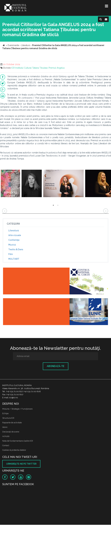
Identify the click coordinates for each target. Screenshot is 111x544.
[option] (10, 184)
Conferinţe (13, 240)
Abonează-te (55, 366)
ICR (13, 68)
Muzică (12, 244)
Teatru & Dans (15, 249)
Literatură (13, 230)
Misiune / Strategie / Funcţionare (17, 409)
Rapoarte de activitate (12, 422)
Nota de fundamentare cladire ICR (17, 441)
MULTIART (13, 259)
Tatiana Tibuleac (40, 68)
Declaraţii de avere (10, 432)
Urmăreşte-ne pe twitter (21, 464)
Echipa (5, 413)
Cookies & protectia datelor (14, 450)
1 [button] (53, 205)
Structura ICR (8, 418)
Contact (5, 445)
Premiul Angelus (57, 68)
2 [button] (57, 205)
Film (10, 254)
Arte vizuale (14, 235)
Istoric (5, 427)
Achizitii (5, 436)
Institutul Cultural (23, 68)
